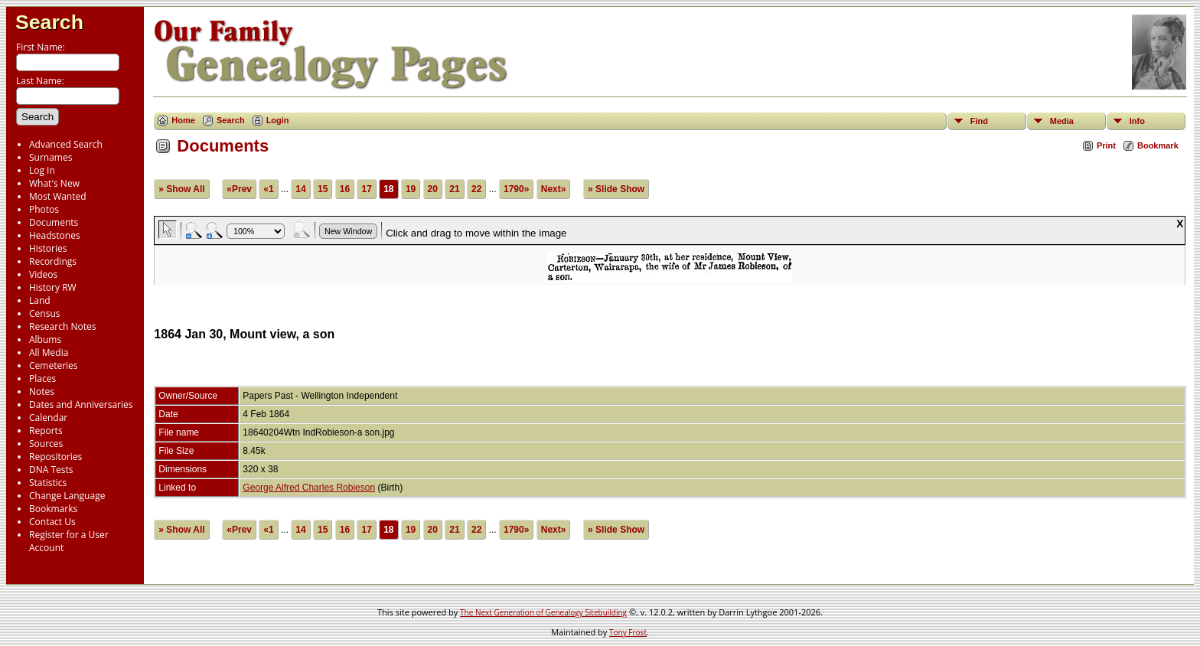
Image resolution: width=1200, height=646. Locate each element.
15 (323, 189)
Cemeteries (53, 365)
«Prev (239, 189)
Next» (553, 189)
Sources (46, 443)
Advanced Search (66, 144)
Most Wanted (57, 196)
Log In (42, 170)
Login (277, 120)
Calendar (48, 417)
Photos (44, 209)
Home (183, 120)
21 (454, 189)
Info (1137, 121)
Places (42, 378)
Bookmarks (53, 508)
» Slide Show (616, 189)
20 (433, 189)
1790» (516, 189)
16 (345, 189)
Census (44, 313)
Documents (53, 222)
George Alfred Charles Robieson (309, 487)
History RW (53, 287)
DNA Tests (51, 469)
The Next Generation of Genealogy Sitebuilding (543, 612)
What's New (54, 183)
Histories (48, 248)
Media (1062, 121)
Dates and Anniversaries (80, 404)
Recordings (53, 261)
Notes (41, 391)
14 (300, 189)
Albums (45, 339)
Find (979, 121)
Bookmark (1158, 145)
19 (411, 189)
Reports (46, 430)
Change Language (67, 495)
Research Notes (62, 326)
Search (49, 22)
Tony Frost (628, 632)
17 (366, 189)
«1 (268, 189)
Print (1106, 145)
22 (476, 189)
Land (40, 300)
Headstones (54, 235)
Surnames (50, 157)
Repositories (55, 456)
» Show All (181, 189)
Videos (43, 274)
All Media (48, 352)
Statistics (48, 482)
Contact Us (52, 521)
